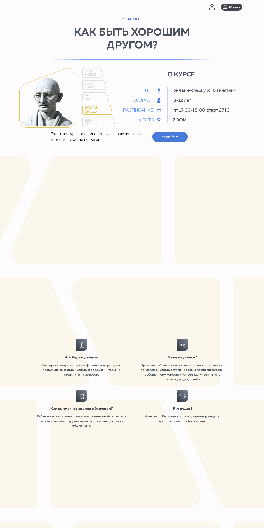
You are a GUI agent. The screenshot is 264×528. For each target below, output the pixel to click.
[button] (231, 7)
